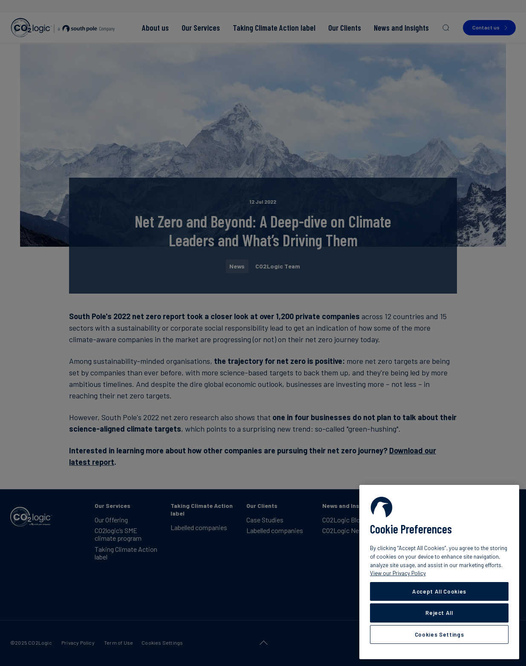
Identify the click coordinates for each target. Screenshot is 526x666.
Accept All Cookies (439, 591)
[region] (439, 572)
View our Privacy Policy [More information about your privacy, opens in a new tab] (398, 573)
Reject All (439, 612)
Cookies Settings (439, 634)
